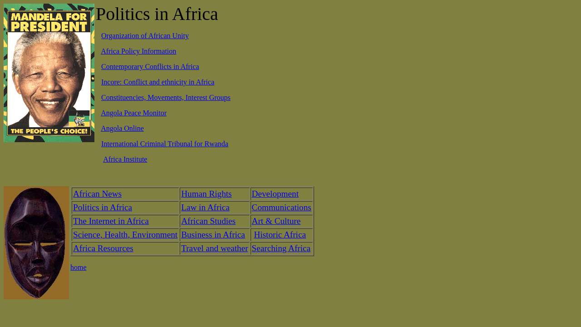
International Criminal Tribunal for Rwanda (164, 144)
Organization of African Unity (145, 36)
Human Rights (206, 193)
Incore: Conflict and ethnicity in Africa (157, 82)
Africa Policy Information (138, 51)
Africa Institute (125, 159)
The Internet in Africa (111, 221)
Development (275, 193)
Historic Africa (280, 234)
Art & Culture (276, 221)
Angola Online (122, 128)
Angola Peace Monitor (134, 113)
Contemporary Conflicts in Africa (150, 66)
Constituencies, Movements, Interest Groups (166, 97)
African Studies (208, 221)
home (78, 267)
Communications (281, 207)
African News (97, 193)
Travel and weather (214, 248)
